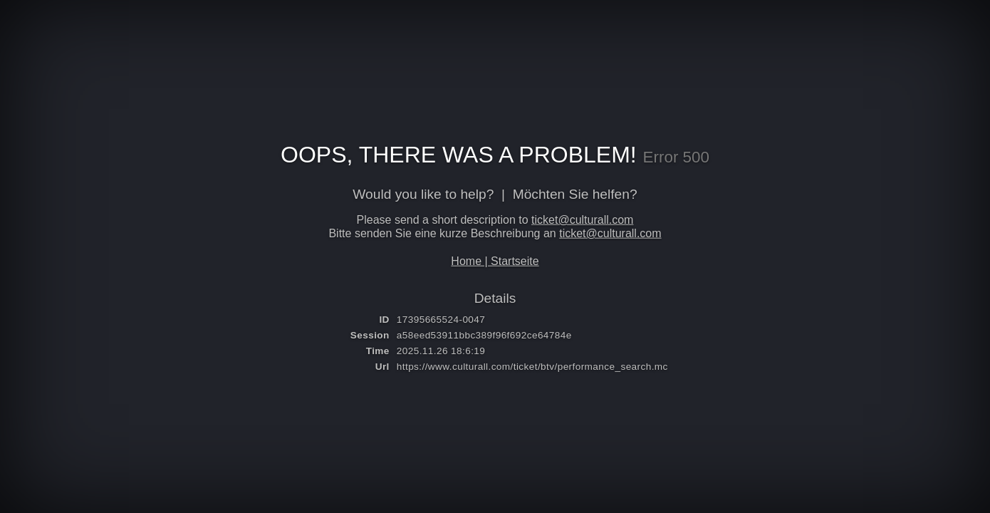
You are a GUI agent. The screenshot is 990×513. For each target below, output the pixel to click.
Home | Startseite (494, 260)
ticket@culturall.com (582, 220)
